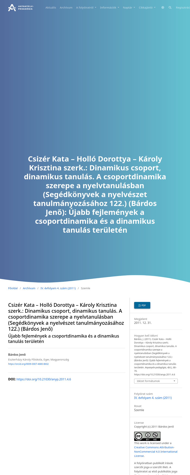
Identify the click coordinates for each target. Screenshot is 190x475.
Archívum (66, 7)
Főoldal (13, 288)
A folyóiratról (85, 7)
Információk (108, 7)
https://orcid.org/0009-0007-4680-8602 (28, 364)
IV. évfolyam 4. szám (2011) (58, 288)
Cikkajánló (146, 7)
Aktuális (50, 7)
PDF (143, 305)
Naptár (128, 7)
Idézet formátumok (148, 381)
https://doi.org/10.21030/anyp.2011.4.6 (44, 379)
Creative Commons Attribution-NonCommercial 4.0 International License (155, 451)
